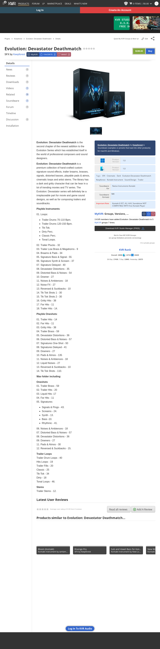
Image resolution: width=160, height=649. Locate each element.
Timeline (11, 113)
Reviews (17, 75)
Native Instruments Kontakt (123, 186)
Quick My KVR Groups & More (126, 39)
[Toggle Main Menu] (3, 3)
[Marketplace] (55, 3)
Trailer (140, 180)
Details (10, 63)
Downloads (17, 82)
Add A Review (142, 509)
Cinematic (111, 176)
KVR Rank (125, 249)
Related (17, 94)
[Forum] (35, 3)
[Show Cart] (141, 3)
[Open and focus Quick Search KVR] (156, 3)
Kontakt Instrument (115, 180)
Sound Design (130, 180)
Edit (144, 38)
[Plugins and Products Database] (23, 3)
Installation (12, 125)
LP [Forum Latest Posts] (43, 3)
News (17, 69)
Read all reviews (118, 509)
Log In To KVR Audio (80, 628)
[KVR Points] (126, 3)
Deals (68, 3)
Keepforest (19, 54)
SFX (103, 176)
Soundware (17, 100)
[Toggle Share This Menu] (153, 39)
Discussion (17, 119)
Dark (119, 176)
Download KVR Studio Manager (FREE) (125, 228)
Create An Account (120, 10)
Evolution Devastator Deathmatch (136, 176)
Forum (17, 107)
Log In (40, 10)
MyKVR (99, 213)
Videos (17, 88)
